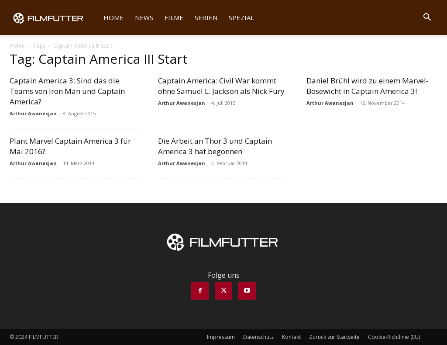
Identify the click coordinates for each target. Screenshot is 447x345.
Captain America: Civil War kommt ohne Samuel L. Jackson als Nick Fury (221, 86)
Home (113, 17)
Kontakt (291, 337)
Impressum (221, 337)
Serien (206, 17)
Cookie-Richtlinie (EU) (394, 337)
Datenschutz (258, 337)
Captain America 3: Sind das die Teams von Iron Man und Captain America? (67, 91)
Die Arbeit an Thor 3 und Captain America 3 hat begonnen (215, 146)
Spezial (241, 17)
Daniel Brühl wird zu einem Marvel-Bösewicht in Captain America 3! (367, 86)
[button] (426, 18)
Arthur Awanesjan (33, 113)
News (144, 17)
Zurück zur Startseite (334, 337)
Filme (174, 17)
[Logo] (54, 17)
